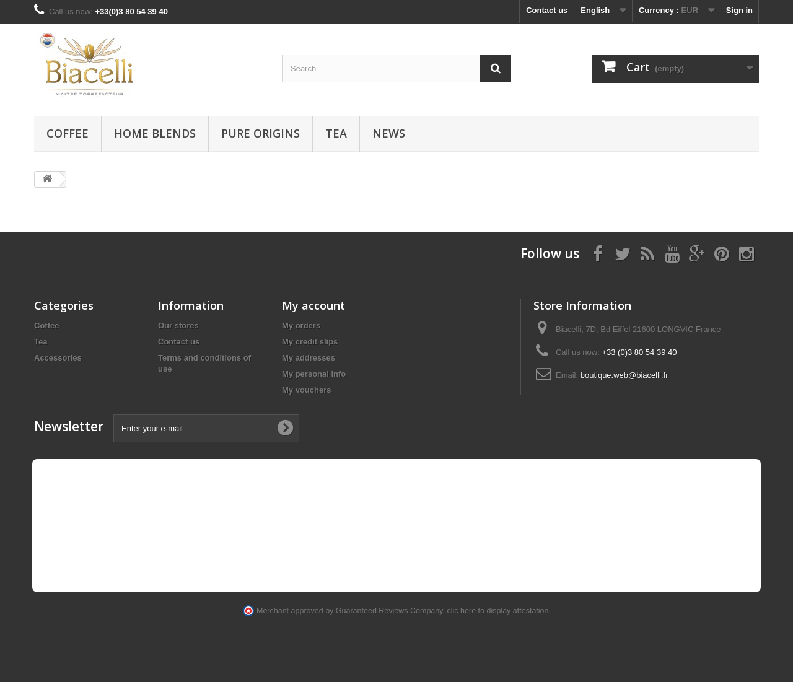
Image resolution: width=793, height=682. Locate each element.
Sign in (739, 10)
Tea (336, 133)
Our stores (178, 325)
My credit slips (310, 341)
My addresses (308, 357)
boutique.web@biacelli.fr (624, 375)
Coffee (67, 133)
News (388, 133)
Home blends (155, 133)
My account (313, 305)
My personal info (314, 373)
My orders (301, 325)
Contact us (546, 10)
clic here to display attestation (498, 610)
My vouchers (306, 390)
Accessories (58, 357)
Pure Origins (260, 133)
